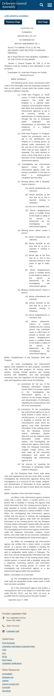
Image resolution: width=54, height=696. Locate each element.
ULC (4, 653)
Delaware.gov (8, 677)
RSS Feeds (7, 660)
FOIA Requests (8, 643)
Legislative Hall (12, 631)
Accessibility (7, 674)
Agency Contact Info (10, 684)
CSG (4, 650)
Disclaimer (6, 691)
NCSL (4, 656)
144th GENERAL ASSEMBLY (16, 16)
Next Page (43, 22)
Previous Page (13, 22)
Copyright (6, 687)
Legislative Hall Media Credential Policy (18, 646)
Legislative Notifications (12, 663)
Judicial (5, 680)
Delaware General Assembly (14, 5)
